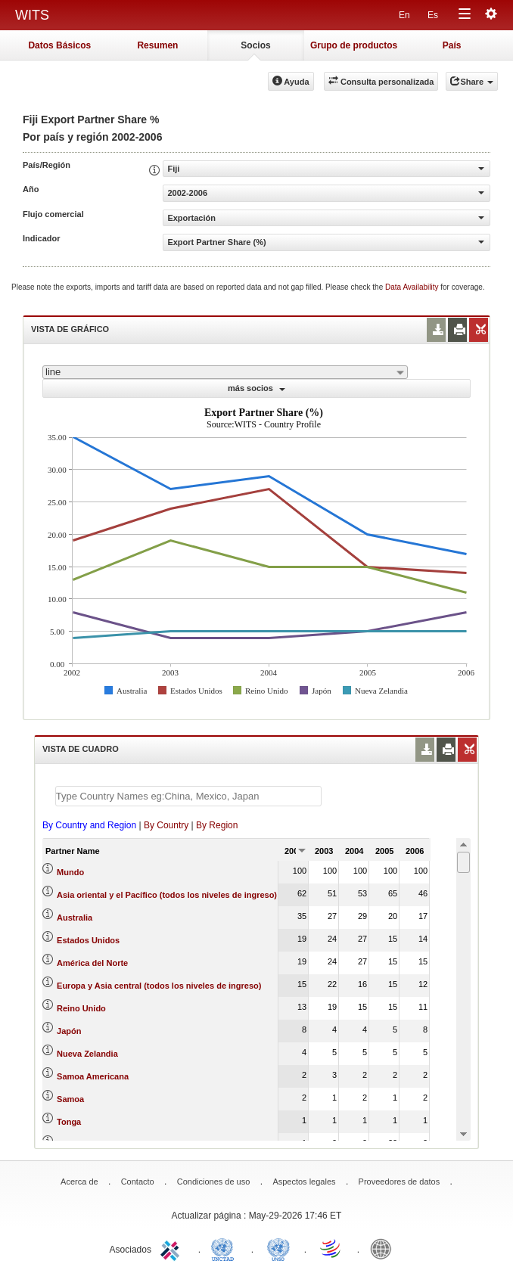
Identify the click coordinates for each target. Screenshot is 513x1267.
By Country (166, 825)
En (404, 15)
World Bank (384, 1248)
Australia (74, 917)
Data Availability (412, 287)
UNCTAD (225, 1248)
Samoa (70, 1099)
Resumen (157, 45)
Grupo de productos (353, 45)
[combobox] (225, 372)
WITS (32, 15)
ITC (172, 1248)
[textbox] (188, 796)
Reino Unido (81, 1008)
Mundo (70, 872)
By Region (217, 825)
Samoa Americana (93, 1076)
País (452, 45)
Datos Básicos (59, 45)
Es (433, 15)
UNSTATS (278, 1248)
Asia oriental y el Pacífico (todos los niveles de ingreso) (167, 894)
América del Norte (92, 962)
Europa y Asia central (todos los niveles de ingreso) (159, 985)
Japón (69, 1031)
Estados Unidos (88, 940)
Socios (255, 45)
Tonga (69, 1121)
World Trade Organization (331, 1248)
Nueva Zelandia (87, 1053)
